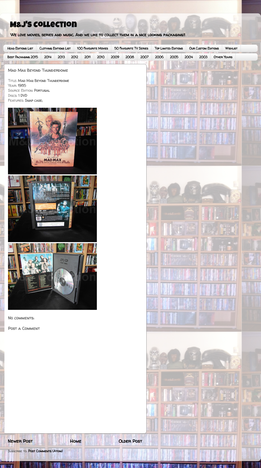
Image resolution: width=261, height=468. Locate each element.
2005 (174, 57)
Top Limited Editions (169, 48)
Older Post (130, 441)
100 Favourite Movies (92, 48)
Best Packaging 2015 (22, 57)
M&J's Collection (43, 26)
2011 (87, 57)
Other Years (223, 57)
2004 (189, 57)
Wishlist (231, 48)
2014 (47, 57)
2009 (115, 57)
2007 (144, 57)
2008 (130, 57)
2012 (74, 57)
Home (75, 441)
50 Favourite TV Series (131, 48)
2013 (61, 57)
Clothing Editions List (55, 48)
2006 (159, 57)
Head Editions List (20, 48)
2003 (203, 57)
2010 (100, 57)
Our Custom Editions (204, 48)
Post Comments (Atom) (45, 451)
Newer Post (20, 441)
